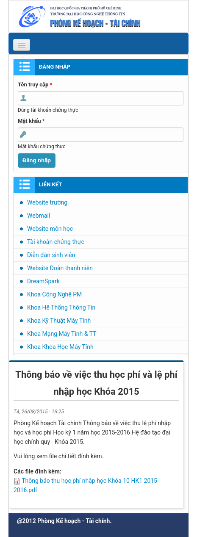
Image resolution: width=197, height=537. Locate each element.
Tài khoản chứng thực (55, 241)
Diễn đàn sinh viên (51, 255)
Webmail (38, 215)
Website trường (47, 202)
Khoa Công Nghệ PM (54, 294)
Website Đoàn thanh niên (60, 268)
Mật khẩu (31, 121)
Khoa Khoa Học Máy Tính (60, 346)
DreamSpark (43, 281)
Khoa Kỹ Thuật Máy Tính (59, 320)
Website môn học (50, 228)
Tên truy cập (35, 84)
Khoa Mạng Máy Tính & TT (62, 333)
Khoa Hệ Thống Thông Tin (61, 307)
